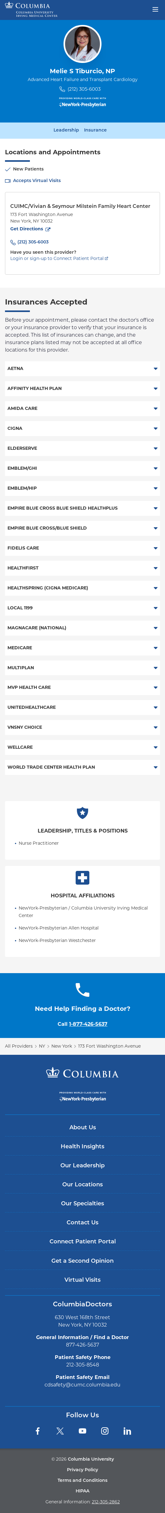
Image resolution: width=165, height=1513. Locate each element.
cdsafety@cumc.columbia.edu (82, 1385)
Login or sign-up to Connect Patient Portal (57, 258)
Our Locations (82, 1185)
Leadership (66, 130)
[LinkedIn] (127, 1431)
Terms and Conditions (82, 1480)
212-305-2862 (106, 1502)
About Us (82, 1128)
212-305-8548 (82, 1365)
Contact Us (82, 1223)
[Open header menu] (155, 9)
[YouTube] (82, 1431)
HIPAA (82, 1491)
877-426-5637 (82, 1345)
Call (82, 1024)
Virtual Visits (82, 1280)
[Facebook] (37, 1431)
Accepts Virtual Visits (37, 181)
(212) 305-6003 (84, 89)
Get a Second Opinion (82, 1261)
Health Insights (82, 1147)
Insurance (95, 130)
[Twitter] (60, 1431)
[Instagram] (105, 1431)
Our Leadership (82, 1166)
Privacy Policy (82, 1470)
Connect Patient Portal (83, 1242)
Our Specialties (82, 1204)
